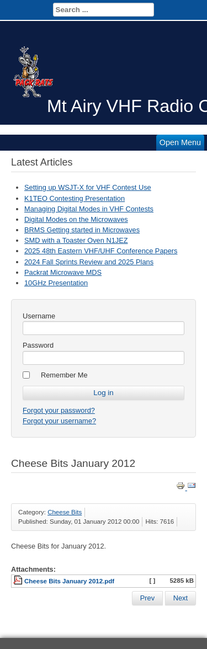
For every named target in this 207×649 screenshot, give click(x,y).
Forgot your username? (59, 421)
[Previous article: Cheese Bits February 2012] (147, 598)
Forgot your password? (59, 410)
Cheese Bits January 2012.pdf (69, 581)
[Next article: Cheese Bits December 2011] (180, 598)
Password (38, 345)
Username (39, 316)
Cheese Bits (64, 512)
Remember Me (64, 375)
